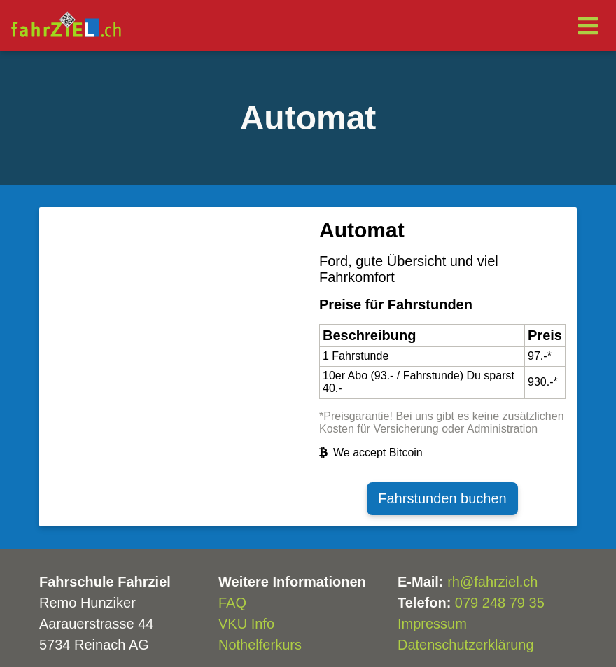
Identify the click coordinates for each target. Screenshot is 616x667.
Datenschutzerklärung (466, 644)
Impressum (432, 623)
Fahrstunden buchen (442, 498)
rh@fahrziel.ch (492, 581)
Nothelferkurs (260, 644)
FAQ (232, 602)
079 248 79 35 (500, 602)
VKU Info (246, 623)
